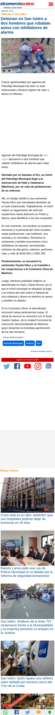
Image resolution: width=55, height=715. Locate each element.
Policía (29, 343)
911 (39, 343)
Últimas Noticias (9, 470)
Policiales (6, 14)
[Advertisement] (27, 124)
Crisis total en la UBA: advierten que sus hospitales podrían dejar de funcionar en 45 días (27, 519)
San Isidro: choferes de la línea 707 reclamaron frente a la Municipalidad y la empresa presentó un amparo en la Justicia (27, 627)
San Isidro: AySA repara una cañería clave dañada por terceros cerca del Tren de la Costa (27, 682)
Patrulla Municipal (13, 343)
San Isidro (20, 14)
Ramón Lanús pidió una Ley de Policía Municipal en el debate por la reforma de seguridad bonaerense (27, 572)
